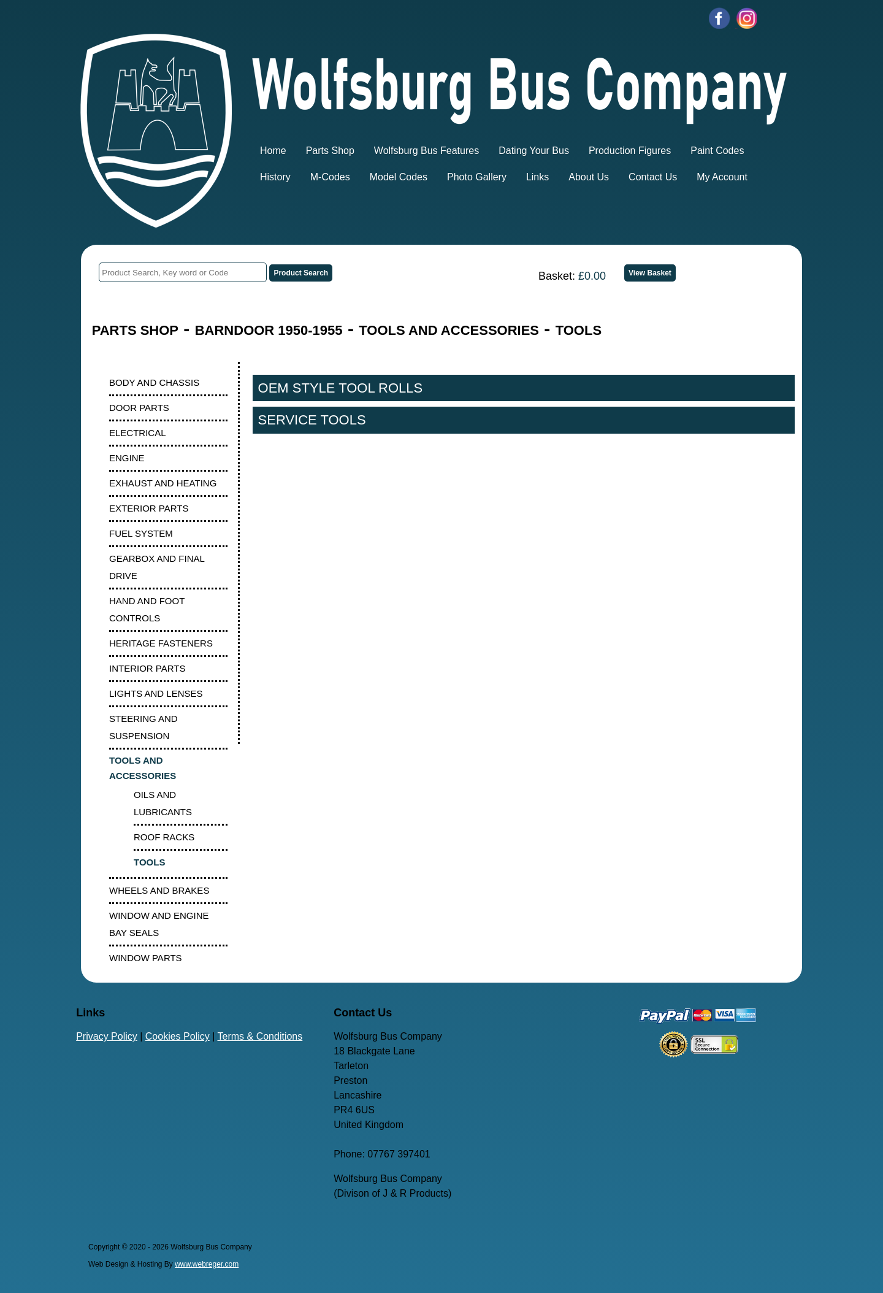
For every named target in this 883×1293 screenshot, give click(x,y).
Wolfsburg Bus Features (426, 150)
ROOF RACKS (164, 837)
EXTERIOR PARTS (148, 508)
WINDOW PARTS (145, 958)
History (275, 177)
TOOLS (579, 330)
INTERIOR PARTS (147, 668)
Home (273, 150)
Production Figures (630, 150)
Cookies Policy (177, 1036)
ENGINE (127, 458)
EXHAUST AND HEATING (162, 483)
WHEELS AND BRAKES (159, 890)
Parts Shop (330, 150)
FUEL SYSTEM (141, 533)
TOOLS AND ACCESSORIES (449, 330)
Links (537, 177)
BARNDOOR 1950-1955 (269, 330)
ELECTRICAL (137, 433)
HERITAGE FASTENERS (161, 643)
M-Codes (330, 177)
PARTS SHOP (135, 330)
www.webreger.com (207, 1264)
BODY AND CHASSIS (154, 382)
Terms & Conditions (260, 1036)
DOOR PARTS (139, 407)
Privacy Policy (106, 1036)
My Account (722, 177)
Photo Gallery (476, 177)
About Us (588, 177)
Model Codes (398, 177)
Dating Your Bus (534, 150)
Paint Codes (717, 150)
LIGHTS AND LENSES (156, 693)
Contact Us (653, 177)
